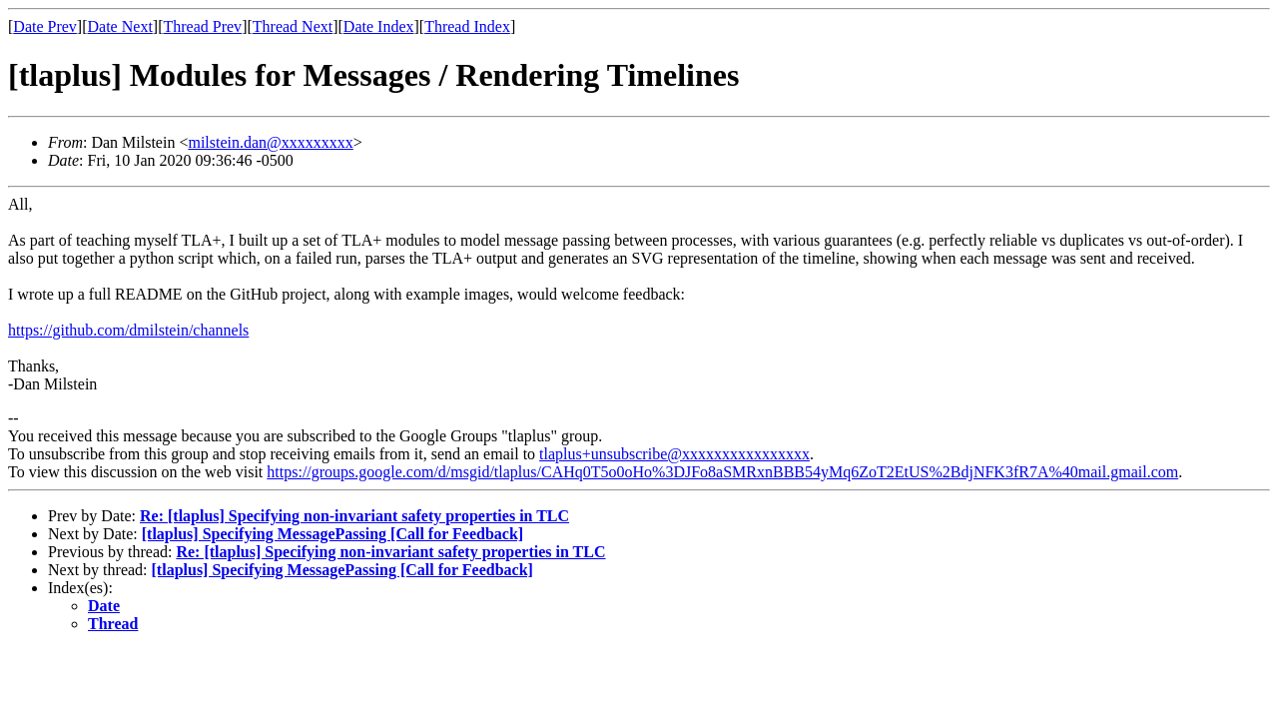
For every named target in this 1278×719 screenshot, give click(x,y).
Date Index (378, 26)
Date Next (120, 26)
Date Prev (45, 26)
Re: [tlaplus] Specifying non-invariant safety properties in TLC (354, 515)
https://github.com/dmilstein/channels (128, 330)
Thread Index (467, 26)
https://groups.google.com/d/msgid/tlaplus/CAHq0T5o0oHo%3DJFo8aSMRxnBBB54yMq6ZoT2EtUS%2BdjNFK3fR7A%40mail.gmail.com (722, 471)
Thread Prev (202, 26)
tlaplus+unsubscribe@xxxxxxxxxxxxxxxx (674, 453)
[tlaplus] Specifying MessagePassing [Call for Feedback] (332, 533)
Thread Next (292, 26)
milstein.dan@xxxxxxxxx (270, 142)
